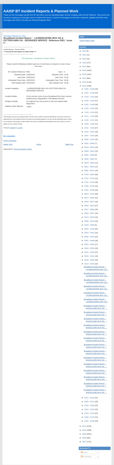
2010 (84, 430)
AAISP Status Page (86, 41)
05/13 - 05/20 (89, 217)
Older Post (69, 144)
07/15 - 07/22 (89, 182)
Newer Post (7, 144)
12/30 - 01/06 (89, 89)
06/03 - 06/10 (89, 206)
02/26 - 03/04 (89, 260)
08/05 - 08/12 (89, 171)
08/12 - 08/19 (89, 167)
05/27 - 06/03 (89, 209)
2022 (84, 51)
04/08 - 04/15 (89, 237)
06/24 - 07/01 (89, 194)
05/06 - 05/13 (89, 221)
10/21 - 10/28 (89, 128)
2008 (84, 438)
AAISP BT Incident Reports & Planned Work (40, 11)
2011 (84, 426)
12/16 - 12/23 (89, 97)
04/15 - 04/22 (89, 233)
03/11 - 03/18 (89, 252)
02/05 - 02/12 (89, 402)
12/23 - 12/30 (89, 93)
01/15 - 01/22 (89, 413)
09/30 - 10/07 (89, 139)
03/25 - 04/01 (89, 244)
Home (39, 144)
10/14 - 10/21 (89, 132)
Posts (84, 452)
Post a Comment (9, 141)
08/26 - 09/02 (89, 159)
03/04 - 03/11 (89, 256)
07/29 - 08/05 (89, 175)
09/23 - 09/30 (89, 143)
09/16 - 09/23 (89, 147)
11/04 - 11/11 (89, 120)
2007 (84, 442)
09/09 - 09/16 (89, 151)
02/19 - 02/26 (89, 264)
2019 (84, 59)
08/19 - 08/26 (89, 163)
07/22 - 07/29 (89, 178)
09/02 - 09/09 (89, 155)
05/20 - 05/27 (89, 213)
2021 (84, 55)
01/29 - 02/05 (89, 405)
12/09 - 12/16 (89, 101)
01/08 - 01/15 (89, 417)
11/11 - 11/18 (89, 116)
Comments (86, 457)
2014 (84, 78)
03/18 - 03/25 (89, 248)
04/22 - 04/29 (89, 229)
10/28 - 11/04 (89, 124)
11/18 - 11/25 (89, 112)
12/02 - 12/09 (89, 104)
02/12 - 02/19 (89, 398)
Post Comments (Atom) (23, 149)
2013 (84, 82)
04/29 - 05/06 (89, 225)
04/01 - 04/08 (89, 241)
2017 (84, 66)
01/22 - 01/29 (89, 409)
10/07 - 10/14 (89, 136)
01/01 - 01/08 (89, 421)
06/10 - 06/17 (89, 202)
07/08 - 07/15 (89, 186)
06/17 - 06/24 (89, 198)
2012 (84, 86)
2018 (84, 63)
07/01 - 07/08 (89, 190)
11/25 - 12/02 (89, 108)
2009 (84, 434)
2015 (84, 74)
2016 (84, 70)
